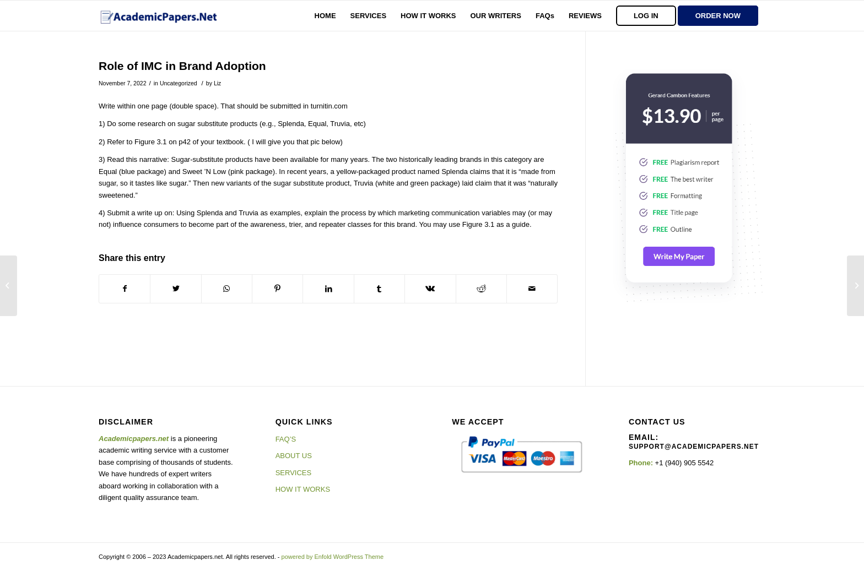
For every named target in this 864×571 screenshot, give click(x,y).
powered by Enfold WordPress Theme (333, 556)
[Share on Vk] (430, 289)
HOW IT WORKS (303, 489)
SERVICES (294, 473)
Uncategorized (178, 83)
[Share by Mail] (532, 289)
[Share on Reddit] (481, 289)
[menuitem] (325, 16)
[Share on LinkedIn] (328, 289)
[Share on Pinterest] (277, 289)
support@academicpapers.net (694, 446)
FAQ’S (286, 439)
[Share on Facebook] (124, 289)
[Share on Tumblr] (379, 289)
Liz (217, 83)
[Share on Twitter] (175, 289)
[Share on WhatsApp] (227, 289)
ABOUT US (294, 456)
